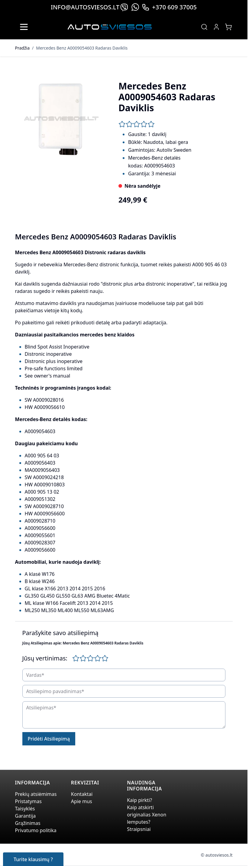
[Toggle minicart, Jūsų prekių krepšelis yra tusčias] (228, 26)
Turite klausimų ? (33, 859)
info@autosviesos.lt (85, 7)
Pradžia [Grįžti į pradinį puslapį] (22, 48)
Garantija (25, 815)
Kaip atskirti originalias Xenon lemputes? (146, 814)
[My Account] (216, 26)
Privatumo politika (36, 830)
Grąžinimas (27, 823)
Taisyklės (25, 808)
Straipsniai (139, 829)
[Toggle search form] (204, 26)
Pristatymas (28, 801)
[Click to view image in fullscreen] (60, 119)
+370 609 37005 (169, 7)
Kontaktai (82, 794)
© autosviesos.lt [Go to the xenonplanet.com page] (217, 855)
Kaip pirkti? (139, 800)
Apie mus (81, 801)
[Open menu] (24, 27)
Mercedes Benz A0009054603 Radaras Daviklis (82, 48)
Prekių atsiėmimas (36, 794)
